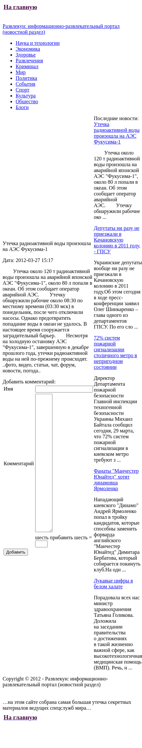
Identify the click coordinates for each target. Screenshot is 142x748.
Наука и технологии (38, 43)
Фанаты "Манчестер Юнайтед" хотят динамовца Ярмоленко (116, 479)
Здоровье (26, 54)
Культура (26, 95)
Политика (26, 78)
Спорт (22, 90)
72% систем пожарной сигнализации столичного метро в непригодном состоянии (115, 352)
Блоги (22, 107)
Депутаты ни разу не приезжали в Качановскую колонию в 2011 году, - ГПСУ (117, 239)
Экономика (28, 49)
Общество (27, 101)
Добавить (15, 565)
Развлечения (29, 60)
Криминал (27, 66)
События (25, 84)
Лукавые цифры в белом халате (113, 583)
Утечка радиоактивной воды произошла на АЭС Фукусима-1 (117, 132)
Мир (21, 72)
